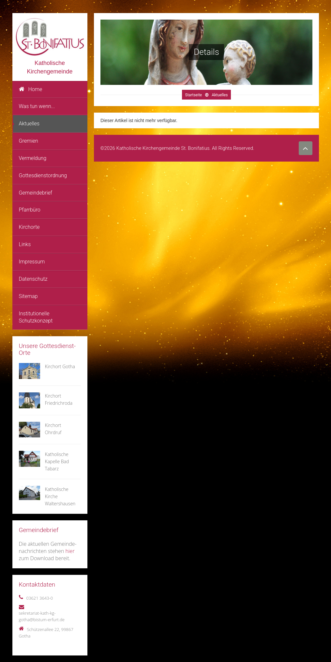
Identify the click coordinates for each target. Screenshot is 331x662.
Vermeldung (33, 158)
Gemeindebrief (36, 193)
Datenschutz (33, 279)
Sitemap (28, 296)
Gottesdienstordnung (43, 175)
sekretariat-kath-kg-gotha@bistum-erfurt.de (42, 616)
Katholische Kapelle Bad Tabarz (57, 461)
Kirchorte (29, 227)
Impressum (32, 262)
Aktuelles (29, 123)
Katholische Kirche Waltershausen (60, 496)
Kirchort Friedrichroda (59, 399)
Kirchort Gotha (60, 366)
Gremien (28, 141)
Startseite (193, 95)
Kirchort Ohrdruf (53, 428)
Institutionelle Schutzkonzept (36, 317)
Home (30, 89)
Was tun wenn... (37, 106)
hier (70, 551)
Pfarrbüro (29, 210)
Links (25, 244)
